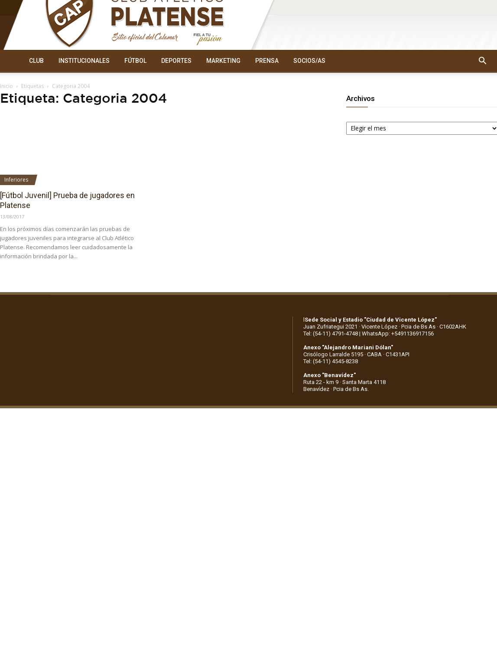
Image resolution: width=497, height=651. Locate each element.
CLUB (36, 60)
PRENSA (267, 60)
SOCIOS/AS (309, 60)
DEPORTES (176, 60)
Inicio (6, 86)
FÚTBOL (135, 60)
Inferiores (16, 179)
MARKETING (223, 60)
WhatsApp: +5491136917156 (398, 333)
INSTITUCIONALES (84, 60)
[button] (482, 61)
